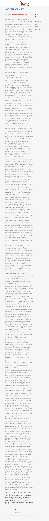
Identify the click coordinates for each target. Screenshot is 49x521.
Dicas (36, 24)
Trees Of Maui (21, 494)
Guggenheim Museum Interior (23, 497)
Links (36, 26)
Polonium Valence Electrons (12, 502)
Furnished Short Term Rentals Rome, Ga (19, 500)
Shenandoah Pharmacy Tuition (12, 492)
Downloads (38, 29)
